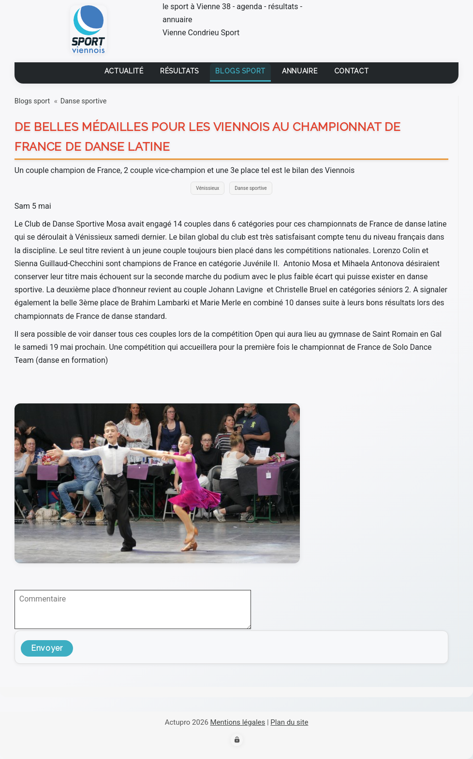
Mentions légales (238, 722)
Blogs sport (240, 71)
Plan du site (289, 722)
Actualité (124, 71)
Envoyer (46, 648)
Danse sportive (83, 101)
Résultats (179, 71)
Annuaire (300, 71)
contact (351, 71)
